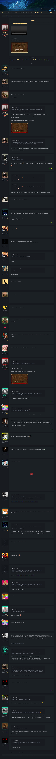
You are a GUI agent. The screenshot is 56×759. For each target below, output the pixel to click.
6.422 (7, 615)
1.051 (7, 500)
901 (7, 442)
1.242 (7, 426)
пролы (25, 23)
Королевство (29, 12)
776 (7, 354)
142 (7, 587)
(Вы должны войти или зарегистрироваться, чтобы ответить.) (21, 752)
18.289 (7, 413)
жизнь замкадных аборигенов (18, 23)
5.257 (7, 87)
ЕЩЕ (32, 63)
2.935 (7, 398)
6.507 (7, 74)
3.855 (7, 340)
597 (7, 467)
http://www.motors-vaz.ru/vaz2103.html (25, 575)
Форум (37, 12)
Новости (21, 12)
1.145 (7, 234)
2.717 (7, 517)
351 (7, 274)
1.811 (7, 716)
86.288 (7, 34)
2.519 (7, 687)
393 (7, 218)
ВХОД (51, 12)
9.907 (7, 560)
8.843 (7, 163)
